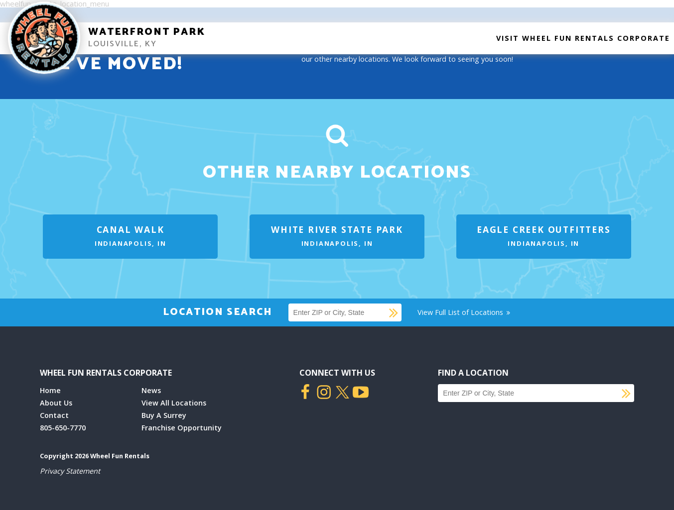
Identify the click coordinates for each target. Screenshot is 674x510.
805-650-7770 (63, 427)
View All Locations (173, 403)
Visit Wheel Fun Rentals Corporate (583, 38)
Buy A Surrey (163, 415)
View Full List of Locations (464, 312)
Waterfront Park (146, 32)
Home (50, 390)
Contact (54, 415)
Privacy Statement (70, 471)
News (151, 390)
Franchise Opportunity (181, 427)
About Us (56, 403)
